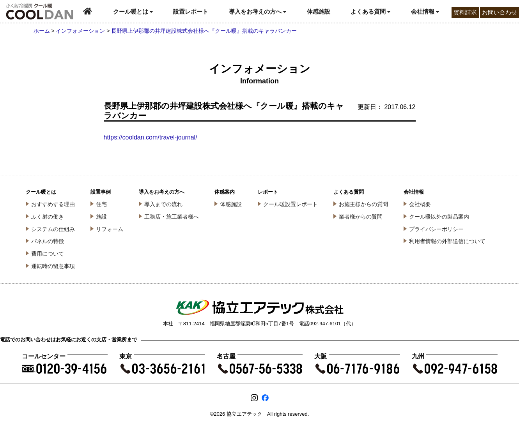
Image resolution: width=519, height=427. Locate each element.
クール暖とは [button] (133, 11)
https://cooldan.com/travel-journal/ (150, 137)
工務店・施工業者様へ (171, 217)
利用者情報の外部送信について (447, 241)
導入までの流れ (163, 204)
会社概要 (420, 204)
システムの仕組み (53, 229)
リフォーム (109, 229)
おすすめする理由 (53, 204)
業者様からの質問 (361, 217)
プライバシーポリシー (436, 229)
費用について (47, 254)
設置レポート (190, 11)
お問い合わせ (499, 12)
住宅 (101, 204)
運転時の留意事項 (53, 266)
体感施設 (318, 11)
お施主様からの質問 (363, 204)
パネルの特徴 (47, 241)
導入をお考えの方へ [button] (257, 11)
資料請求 (465, 12)
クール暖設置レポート (290, 204)
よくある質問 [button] (370, 11)
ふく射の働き (47, 217)
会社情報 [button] (425, 11)
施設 (101, 217)
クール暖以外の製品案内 (439, 217)
